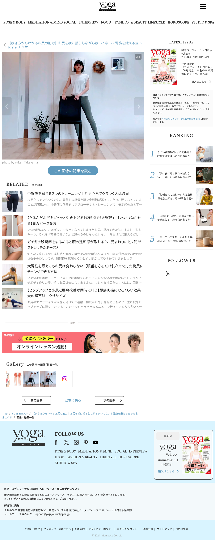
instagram (181, 273)
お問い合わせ (32, 529)
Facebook (156, 273)
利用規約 (80, 529)
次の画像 (109, 400)
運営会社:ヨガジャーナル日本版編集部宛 (180, 118)
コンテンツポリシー (128, 529)
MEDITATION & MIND (45, 22)
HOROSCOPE (178, 22)
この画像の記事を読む (73, 170)
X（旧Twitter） (67, 442)
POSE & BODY (14, 22)
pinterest (193, 273)
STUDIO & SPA (202, 22)
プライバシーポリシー (100, 529)
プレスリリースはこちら (57, 529)
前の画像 (36, 400)
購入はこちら (199, 81)
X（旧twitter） (168, 273)
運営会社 (148, 529)
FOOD (106, 22)
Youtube (205, 273)
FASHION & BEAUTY (131, 22)
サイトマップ (164, 529)
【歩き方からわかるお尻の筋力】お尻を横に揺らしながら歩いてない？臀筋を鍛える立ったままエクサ (75, 45)
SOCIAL (69, 22)
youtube (95, 442)
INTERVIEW (88, 22)
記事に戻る (72, 400)
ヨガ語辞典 (182, 529)
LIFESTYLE (156, 22)
